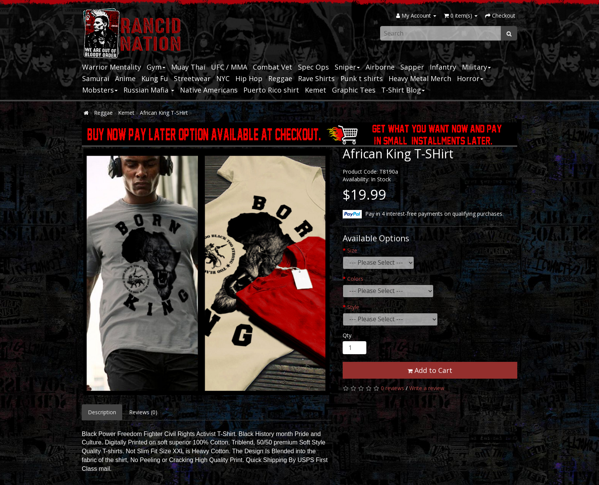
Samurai (95, 78)
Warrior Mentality (111, 67)
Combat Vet (272, 67)
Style (353, 307)
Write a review (426, 388)
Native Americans (209, 90)
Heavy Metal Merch (420, 78)
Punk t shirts (361, 78)
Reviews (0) (143, 412)
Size (352, 250)
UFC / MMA (229, 67)
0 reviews (392, 388)
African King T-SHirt (164, 112)
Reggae (280, 78)
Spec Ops (313, 67)
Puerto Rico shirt (271, 90)
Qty (347, 335)
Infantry (443, 67)
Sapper (412, 67)
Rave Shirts (316, 78)
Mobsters (100, 90)
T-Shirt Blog (403, 90)
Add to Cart (430, 370)
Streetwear (192, 78)
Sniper (347, 67)
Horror (470, 78)
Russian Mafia (148, 90)
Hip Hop (248, 78)
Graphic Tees (354, 90)
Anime (125, 78)
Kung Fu (154, 78)
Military (476, 67)
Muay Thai (188, 67)
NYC (223, 78)
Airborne (380, 67)
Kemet (315, 90)
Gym (156, 67)
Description (102, 412)
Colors (355, 278)
